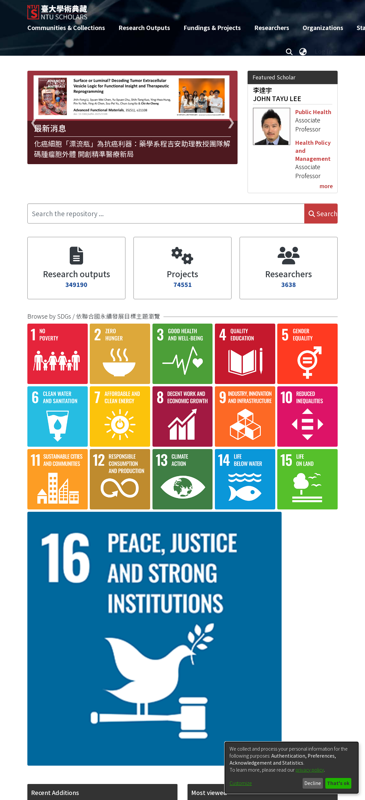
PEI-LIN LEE (209, 700)
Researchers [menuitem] (271, 27)
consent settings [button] (149, 438)
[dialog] (291, 767)
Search (323, 213)
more (326, 186)
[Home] (176, 9)
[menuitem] (303, 51)
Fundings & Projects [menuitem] (212, 27)
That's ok (338, 783)
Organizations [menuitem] (323, 27)
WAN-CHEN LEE (214, 628)
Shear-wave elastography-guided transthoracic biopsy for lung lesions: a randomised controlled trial (101, 555)
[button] (48, 493)
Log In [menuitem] (323, 51)
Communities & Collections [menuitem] (66, 27)
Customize (241, 783)
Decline (312, 783)
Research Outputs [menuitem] (144, 27)
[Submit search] (289, 51)
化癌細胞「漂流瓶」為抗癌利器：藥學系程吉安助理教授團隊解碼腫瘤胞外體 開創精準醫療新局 (132, 148)
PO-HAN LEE (210, 529)
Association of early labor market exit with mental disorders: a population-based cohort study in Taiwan (98, 645)
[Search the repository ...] (166, 214)
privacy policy (310, 769)
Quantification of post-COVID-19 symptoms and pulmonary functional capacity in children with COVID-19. (102, 465)
